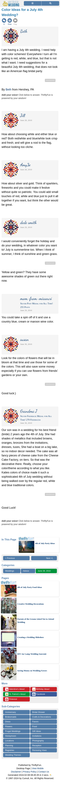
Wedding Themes (13, 755)
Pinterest (11, 699)
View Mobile (38, 768)
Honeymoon (10, 736)
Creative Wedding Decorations (30, 604)
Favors (35, 721)
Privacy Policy (29, 771)
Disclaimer (16, 771)
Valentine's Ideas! (15, 689)
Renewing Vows (39, 750)
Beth (8, 89)
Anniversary (10, 712)
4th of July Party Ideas (45, 543)
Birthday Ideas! (41, 689)
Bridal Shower (38, 712)
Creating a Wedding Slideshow (30, 637)
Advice (26, 571)
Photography (38, 740)
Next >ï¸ (50, 558)
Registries (9, 750)
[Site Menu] (32, 3)
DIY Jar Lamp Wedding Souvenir (32, 654)
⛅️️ (50, 775)
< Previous (10, 558)
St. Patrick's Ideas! (15, 694)
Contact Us (43, 771)
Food (34, 726)
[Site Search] (50, 3)
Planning (9, 745)
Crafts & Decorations (41, 717)
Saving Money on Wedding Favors (32, 670)
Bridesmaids (10, 717)
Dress (7, 721)
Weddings (9, 571)
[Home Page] (11, 1)
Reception (36, 745)
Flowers (8, 726)
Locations (9, 740)
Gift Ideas (36, 731)
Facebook (38, 694)
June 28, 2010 (44, 571)
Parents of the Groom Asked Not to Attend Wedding (35, 620)
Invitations (36, 736)
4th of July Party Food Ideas (29, 587)
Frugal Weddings (12, 731)
